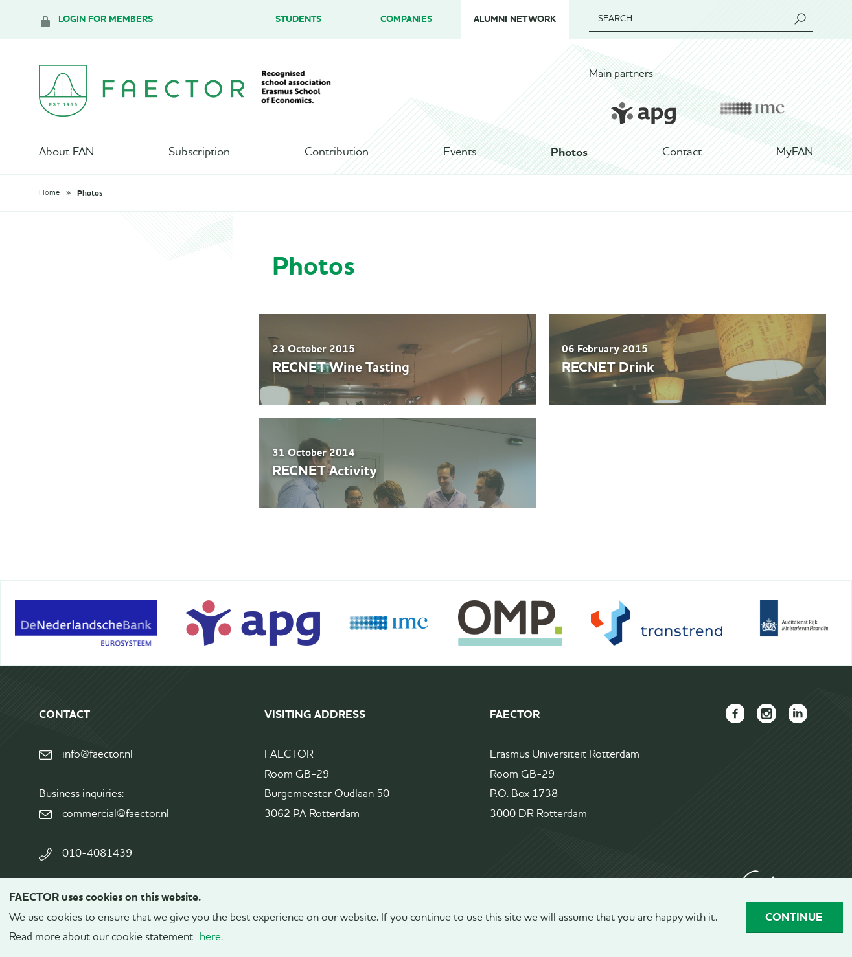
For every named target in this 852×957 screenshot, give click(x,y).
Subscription (199, 152)
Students (298, 19)
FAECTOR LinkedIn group (798, 713)
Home (49, 193)
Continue (794, 916)
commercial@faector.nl (115, 814)
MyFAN (794, 152)
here (210, 937)
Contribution (337, 152)
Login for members (105, 19)
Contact (682, 152)
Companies (406, 19)
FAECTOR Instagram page (766, 713)
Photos (569, 152)
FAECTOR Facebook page (735, 713)
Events (459, 152)
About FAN (66, 152)
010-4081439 (97, 853)
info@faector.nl (97, 754)
